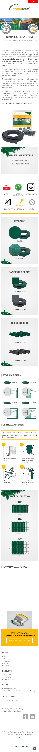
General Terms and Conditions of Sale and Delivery (19, 691)
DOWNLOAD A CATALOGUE (19, 641)
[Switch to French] (27, 746)
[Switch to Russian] (19, 746)
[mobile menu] (36, 6)
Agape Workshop (20, 734)
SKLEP (33, 1)
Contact (6, 665)
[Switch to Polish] (12, 746)
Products (6, 661)
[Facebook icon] (19, 737)
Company (7, 659)
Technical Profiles (9, 675)
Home (5, 656)
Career (6, 663)
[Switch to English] (16, 746)
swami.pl (30, 734)
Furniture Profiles (9, 679)
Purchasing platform (10, 700)
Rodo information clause (12, 711)
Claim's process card (10, 689)
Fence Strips (7, 677)
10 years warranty (6, 29)
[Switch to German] (23, 746)
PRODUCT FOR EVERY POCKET (33, 29)
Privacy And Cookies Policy (13, 709)
